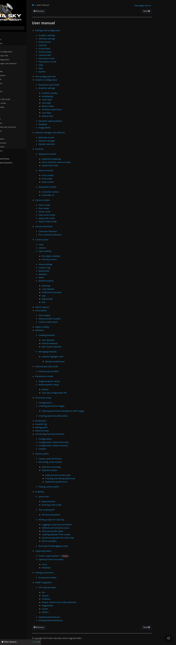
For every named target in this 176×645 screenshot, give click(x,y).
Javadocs (7, 166)
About (4, 174)
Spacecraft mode (66, 165)
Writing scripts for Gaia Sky (67, 519)
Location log (10, 115)
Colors (61, 608)
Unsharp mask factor (68, 109)
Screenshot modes (63, 577)
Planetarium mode (11, 103)
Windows (62, 567)
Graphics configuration (13, 59)
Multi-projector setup (65, 384)
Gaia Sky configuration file (70, 392)
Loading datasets (63, 335)
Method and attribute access (71, 527)
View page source (156, 5)
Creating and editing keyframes (76, 478)
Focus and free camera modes (72, 162)
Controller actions (66, 191)
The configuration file (14, 55)
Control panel (9, 79)
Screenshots (60, 48)
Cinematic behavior (64, 231)
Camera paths (9, 131)
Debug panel (10, 119)
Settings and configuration (14, 51)
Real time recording (67, 466)
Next (160, 11)
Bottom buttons (62, 280)
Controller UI (64, 195)
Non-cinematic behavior (66, 234)
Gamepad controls (63, 186)
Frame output (61, 51)
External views (11, 123)
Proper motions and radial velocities (75, 602)
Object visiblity (11, 91)
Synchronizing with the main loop (74, 537)
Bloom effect (64, 106)
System (58, 71)
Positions (62, 599)
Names (61, 595)
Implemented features (65, 617)
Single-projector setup (65, 381)
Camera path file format (66, 458)
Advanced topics (9, 150)
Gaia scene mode (63, 214)
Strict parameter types (68, 531)
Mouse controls (62, 170)
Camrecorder (61, 55)
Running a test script (68, 504)
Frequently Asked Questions (14, 162)
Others (61, 612)
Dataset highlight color (68, 356)
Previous (55, 11)
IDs (59, 592)
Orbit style (63, 99)
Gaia (57, 68)
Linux (60, 564)
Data (57, 65)
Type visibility (61, 251)
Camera (58, 247)
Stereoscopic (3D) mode (13, 99)
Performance (61, 41)
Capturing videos (10, 138)
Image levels (60, 127)
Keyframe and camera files (74, 475)
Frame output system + (70, 555)
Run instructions (9, 43)
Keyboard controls (63, 153)
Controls (7, 67)
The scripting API (63, 509)
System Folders (8, 39)
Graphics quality (65, 93)
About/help (63, 298)
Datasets (7, 95)
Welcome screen (62, 137)
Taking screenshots (11, 142)
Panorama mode (10, 107)
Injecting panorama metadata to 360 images (79, 410)
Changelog (7, 170)
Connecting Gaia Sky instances (16, 127)
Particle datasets (66, 343)
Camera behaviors (11, 75)
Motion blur (63, 116)
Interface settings (63, 38)
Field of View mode (64, 221)
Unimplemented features (67, 620)
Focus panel (8, 87)
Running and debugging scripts (69, 546)
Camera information (64, 322)
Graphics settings (63, 35)
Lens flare (62, 112)
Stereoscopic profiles (65, 371)
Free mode (63, 178)
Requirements (64, 501)
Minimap (62, 285)
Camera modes (10, 71)
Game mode (64, 182)
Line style (62, 102)
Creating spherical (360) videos (69, 415)
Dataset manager (63, 140)
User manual (8, 47)
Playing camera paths (65, 486)
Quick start (60, 496)
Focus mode (64, 175)
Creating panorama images (68, 406)
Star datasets (64, 340)
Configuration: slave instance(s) (69, 442)
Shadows (59, 124)
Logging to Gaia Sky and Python (73, 524)
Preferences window (67, 292)
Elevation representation (66, 121)
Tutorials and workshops (12, 158)
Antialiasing (63, 96)
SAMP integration (11, 146)
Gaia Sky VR (7, 154)
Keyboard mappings (67, 158)
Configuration (61, 402)
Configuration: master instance (69, 445)
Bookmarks (9, 111)
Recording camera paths (66, 462)
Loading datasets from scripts (72, 534)
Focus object (61, 315)
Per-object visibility (67, 256)
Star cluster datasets (67, 346)
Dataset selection (63, 144)
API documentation (67, 514)
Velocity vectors (65, 259)
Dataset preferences (71, 361)
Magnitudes (63, 605)
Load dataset (64, 289)
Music (57, 277)
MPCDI (61, 389)
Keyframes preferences (72, 481)
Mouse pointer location (66, 318)
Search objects (11, 83)
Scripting (7, 134)
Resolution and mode (65, 84)
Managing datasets (64, 351)
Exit (59, 302)
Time (57, 244)
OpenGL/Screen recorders (67, 559)
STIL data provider (63, 587)
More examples (65, 541)
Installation (7, 35)
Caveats (58, 448)
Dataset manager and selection (16, 63)
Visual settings (61, 264)
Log (59, 295)
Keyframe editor (65, 470)
